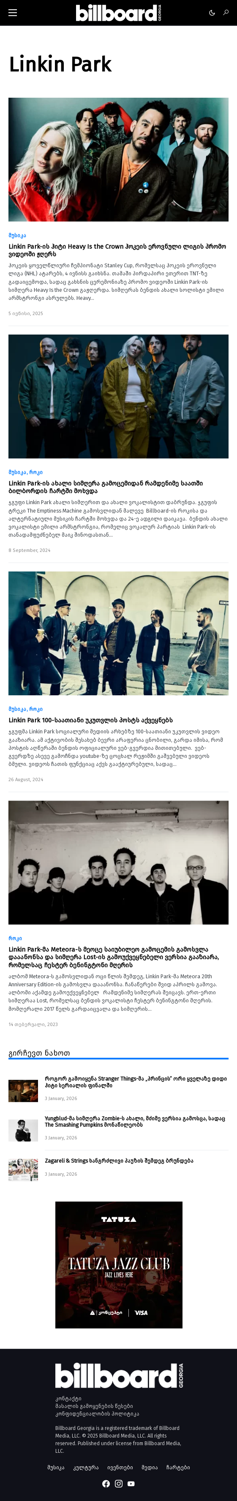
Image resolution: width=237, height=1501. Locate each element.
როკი (36, 472)
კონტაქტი (68, 1399)
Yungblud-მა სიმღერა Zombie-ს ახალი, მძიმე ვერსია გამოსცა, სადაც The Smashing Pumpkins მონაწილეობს (135, 1121)
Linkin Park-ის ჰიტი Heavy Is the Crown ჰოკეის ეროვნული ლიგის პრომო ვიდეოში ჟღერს (117, 250)
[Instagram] (119, 1483)
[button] (12, 12)
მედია (150, 1467)
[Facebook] (106, 1483)
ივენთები (120, 1467)
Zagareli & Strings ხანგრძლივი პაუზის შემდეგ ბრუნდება (119, 1161)
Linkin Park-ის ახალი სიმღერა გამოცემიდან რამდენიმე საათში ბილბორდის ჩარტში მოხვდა (105, 487)
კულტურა (86, 1467)
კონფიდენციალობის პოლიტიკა (97, 1414)
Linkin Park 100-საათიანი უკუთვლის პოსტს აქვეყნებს (90, 720)
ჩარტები (178, 1467)
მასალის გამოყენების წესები (94, 1406)
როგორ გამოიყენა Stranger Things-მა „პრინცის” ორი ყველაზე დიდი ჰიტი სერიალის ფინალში (136, 1082)
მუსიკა (17, 236)
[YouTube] (131, 1483)
